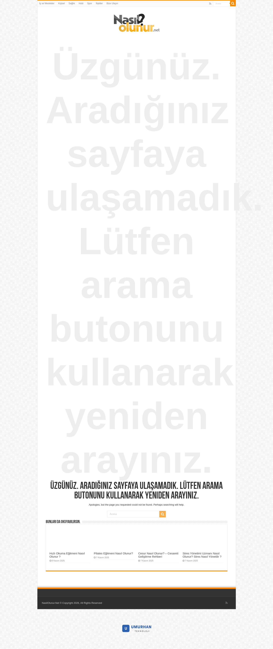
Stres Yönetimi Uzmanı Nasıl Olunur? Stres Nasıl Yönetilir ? (202, 555)
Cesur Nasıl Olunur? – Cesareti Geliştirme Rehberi (158, 555)
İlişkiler (99, 3)
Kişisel (61, 3)
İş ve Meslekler (46, 3)
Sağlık (72, 3)
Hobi (81, 3)
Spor (89, 3)
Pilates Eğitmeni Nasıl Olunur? (113, 553)
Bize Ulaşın (112, 3)
